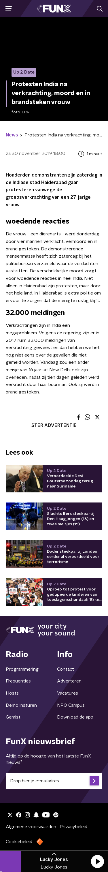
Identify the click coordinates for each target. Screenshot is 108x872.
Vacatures (67, 693)
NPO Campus (71, 705)
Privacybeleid (73, 826)
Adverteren (69, 681)
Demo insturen (21, 705)
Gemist (13, 717)
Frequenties (18, 681)
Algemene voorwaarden (31, 826)
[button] (97, 861)
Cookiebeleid (19, 841)
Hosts (12, 693)
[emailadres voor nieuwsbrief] (54, 781)
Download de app (75, 717)
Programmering (22, 669)
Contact (65, 669)
